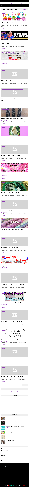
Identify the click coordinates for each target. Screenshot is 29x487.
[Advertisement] (14, 404)
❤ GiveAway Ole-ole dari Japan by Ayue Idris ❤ (12, 376)
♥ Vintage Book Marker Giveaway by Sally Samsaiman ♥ (13, 118)
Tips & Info (3, 460)
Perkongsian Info (4, 453)
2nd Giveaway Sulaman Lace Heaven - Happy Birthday (13, 284)
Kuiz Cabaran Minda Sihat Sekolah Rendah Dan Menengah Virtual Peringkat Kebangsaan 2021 (16, 432)
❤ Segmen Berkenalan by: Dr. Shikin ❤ (10, 192)
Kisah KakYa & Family (4, 450)
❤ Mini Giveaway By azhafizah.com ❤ (9, 247)
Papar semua (25, 9)
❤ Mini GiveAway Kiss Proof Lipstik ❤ (9, 210)
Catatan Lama (25, 384)
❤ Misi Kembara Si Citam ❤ (7, 80)
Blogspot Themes (23, 485)
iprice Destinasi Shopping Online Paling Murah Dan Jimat (15, 426)
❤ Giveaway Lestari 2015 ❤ (7, 358)
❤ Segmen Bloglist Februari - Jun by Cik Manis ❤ (12, 229)
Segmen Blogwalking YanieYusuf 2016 (9, 22)
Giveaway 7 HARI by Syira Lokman (9, 137)
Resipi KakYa (3, 455)
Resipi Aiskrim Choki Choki (10, 440)
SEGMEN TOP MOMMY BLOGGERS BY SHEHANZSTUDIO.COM (9, 42)
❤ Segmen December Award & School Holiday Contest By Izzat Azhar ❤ (14, 99)
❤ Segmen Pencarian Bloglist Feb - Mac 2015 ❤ (12, 266)
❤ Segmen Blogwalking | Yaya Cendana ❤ (10, 62)
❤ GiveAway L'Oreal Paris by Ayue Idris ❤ (10, 155)
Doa (2, 448)
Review (2, 457)
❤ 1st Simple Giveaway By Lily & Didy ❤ (10, 339)
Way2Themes (12, 485)
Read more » (3, 28)
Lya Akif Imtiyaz (4, 24)
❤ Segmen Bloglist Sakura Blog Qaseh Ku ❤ (11, 174)
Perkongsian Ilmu (4, 452)
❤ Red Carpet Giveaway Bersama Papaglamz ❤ (12, 321)
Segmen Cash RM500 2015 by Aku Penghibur (13, 421)
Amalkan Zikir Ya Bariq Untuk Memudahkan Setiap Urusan (15, 435)
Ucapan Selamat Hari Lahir (10, 417)
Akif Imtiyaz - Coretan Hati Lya (14, 3)
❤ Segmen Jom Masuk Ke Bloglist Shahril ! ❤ (11, 302)
